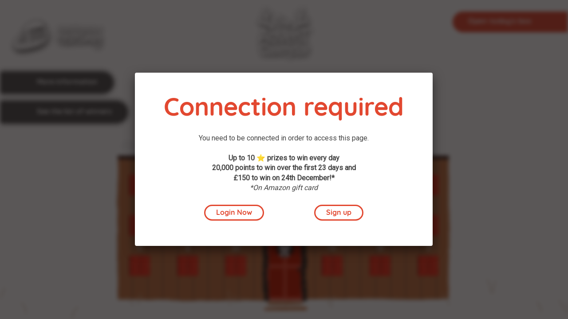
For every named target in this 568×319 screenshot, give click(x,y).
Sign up (338, 213)
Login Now (234, 213)
